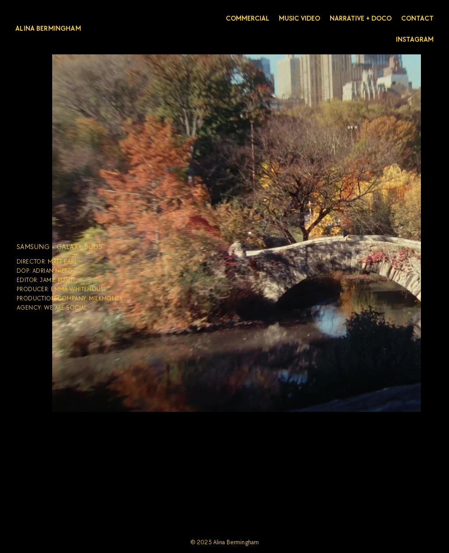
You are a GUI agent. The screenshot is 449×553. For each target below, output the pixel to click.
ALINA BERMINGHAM (48, 29)
